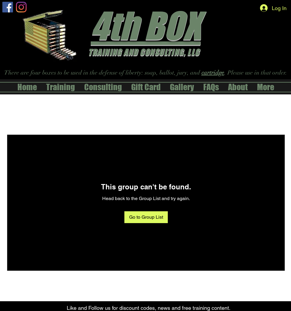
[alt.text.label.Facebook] (7, 7)
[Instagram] (21, 7)
